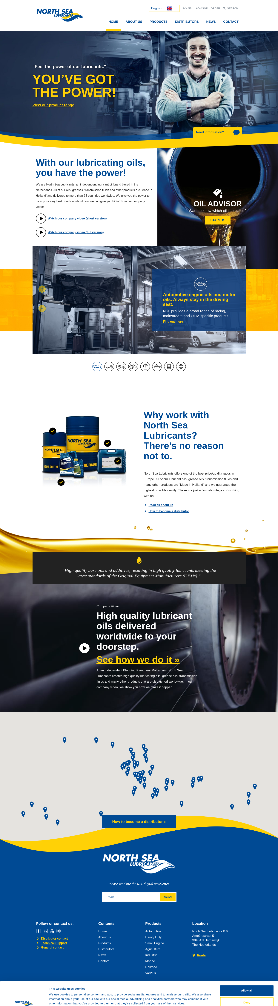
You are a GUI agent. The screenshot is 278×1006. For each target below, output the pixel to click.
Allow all (247, 969)
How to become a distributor (169, 511)
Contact (231, 22)
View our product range (53, 105)
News (211, 22)
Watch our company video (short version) (77, 218)
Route (201, 955)
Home (113, 22)
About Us (134, 22)
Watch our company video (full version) (76, 232)
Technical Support (54, 943)
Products (159, 22)
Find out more (173, 321)
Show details (196, 998)
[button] (42, 308)
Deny (246, 981)
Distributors (187, 22)
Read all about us (161, 505)
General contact (52, 947)
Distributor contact (54, 938)
